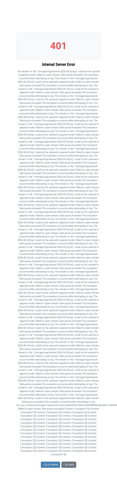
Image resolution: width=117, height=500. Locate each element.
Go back (69, 464)
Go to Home (50, 464)
